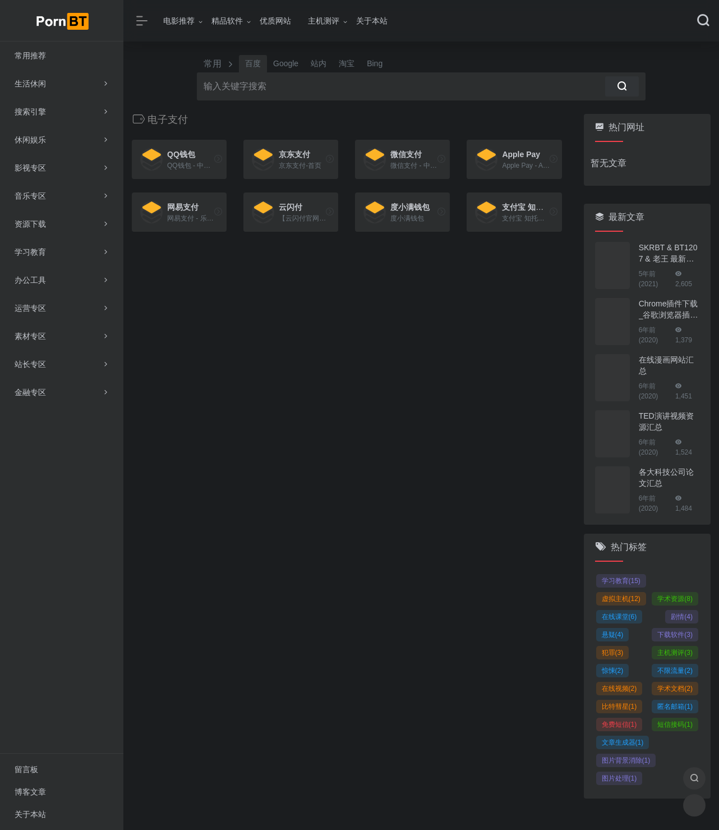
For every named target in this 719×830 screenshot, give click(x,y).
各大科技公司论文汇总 (666, 477)
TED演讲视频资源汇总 (666, 421)
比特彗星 (619, 706)
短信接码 (675, 724)
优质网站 (275, 20)
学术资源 (675, 599)
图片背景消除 (626, 760)
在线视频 (619, 689)
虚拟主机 (621, 599)
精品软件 (227, 20)
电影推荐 (179, 20)
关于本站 (372, 20)
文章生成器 (623, 742)
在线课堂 (619, 617)
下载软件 (675, 635)
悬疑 (613, 635)
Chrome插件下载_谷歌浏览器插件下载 (668, 309)
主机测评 (323, 20)
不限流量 (675, 671)
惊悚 (613, 671)
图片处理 (619, 778)
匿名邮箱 (675, 706)
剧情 (682, 617)
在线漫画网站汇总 (666, 365)
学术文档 (675, 689)
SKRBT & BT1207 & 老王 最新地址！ (668, 253)
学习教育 (621, 581)
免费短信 (619, 724)
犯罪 (613, 653)
